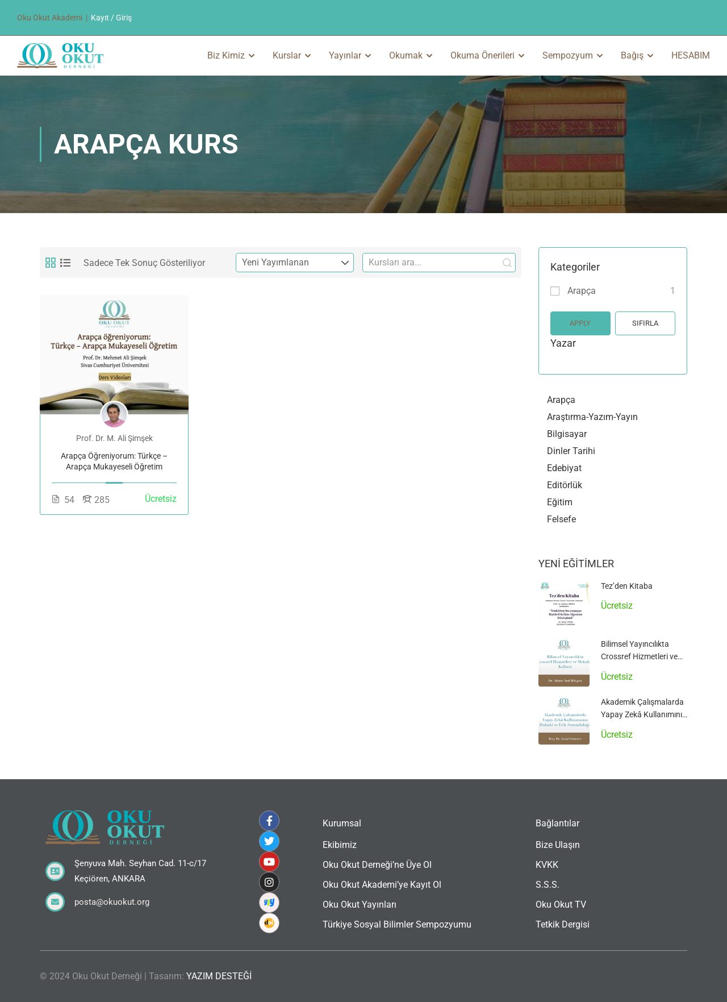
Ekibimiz (340, 844)
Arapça (581, 290)
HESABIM (690, 55)
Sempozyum (567, 55)
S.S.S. (547, 884)
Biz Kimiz (226, 55)
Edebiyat (564, 468)
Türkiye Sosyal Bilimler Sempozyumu (397, 924)
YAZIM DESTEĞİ (219, 976)
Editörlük (564, 485)
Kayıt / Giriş (111, 17)
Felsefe (561, 519)
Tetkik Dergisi (563, 924)
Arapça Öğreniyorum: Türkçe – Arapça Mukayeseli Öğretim (114, 461)
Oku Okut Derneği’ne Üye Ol (377, 864)
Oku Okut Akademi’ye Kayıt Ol (382, 884)
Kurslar (287, 55)
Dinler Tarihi (571, 451)
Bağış (632, 55)
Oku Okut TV (561, 904)
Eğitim (560, 502)
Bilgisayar (567, 434)
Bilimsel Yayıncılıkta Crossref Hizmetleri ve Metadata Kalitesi (639, 656)
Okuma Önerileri (482, 55)
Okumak (406, 55)
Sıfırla (645, 323)
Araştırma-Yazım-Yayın (592, 416)
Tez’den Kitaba (627, 586)
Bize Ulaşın (558, 844)
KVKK (547, 864)
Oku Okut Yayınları (359, 904)
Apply (580, 323)
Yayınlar (345, 55)
